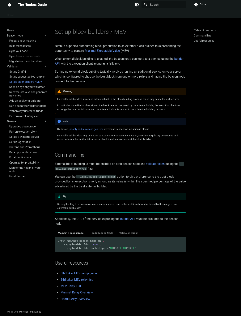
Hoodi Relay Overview (75, 299)
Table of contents (205, 30)
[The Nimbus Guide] (9, 4)
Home (10, 13)
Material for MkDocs (30, 311)
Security (60, 13)
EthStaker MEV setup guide (79, 273)
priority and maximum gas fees (87, 129)
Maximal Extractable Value (102, 51)
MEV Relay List (71, 286)
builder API (127, 219)
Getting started (28, 13)
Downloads (93, 13)
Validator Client (128, 233)
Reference (76, 13)
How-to (46, 13)
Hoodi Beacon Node (101, 233)
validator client (156, 164)
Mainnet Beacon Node (71, 233)
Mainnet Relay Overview (77, 292)
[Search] (164, 4)
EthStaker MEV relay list (77, 279)
